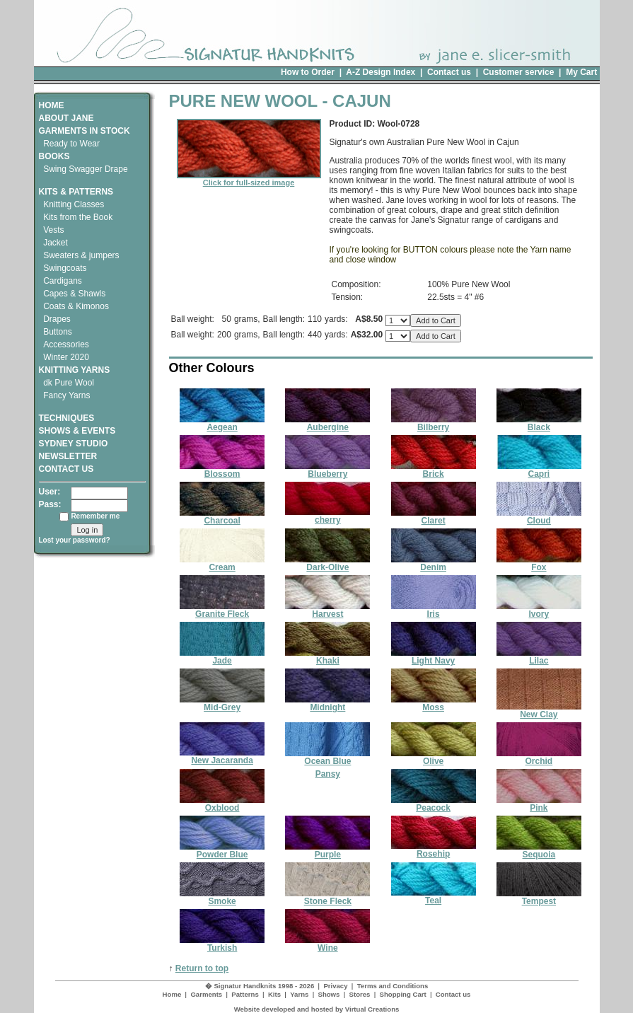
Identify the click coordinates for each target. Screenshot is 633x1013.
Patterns (244, 994)
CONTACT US (66, 469)
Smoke (222, 897)
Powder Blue (222, 850)
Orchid (538, 757)
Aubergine (327, 423)
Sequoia (538, 850)
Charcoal (222, 517)
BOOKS (54, 156)
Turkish (222, 944)
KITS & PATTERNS (76, 192)
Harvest (327, 610)
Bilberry (433, 423)
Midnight (327, 703)
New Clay (538, 710)
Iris (433, 610)
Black (538, 423)
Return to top (201, 968)
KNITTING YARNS (74, 370)
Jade (222, 657)
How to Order (308, 72)
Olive (433, 757)
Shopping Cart (403, 994)
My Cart (581, 72)
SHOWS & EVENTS (77, 431)
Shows (328, 994)
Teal (433, 896)
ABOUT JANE (66, 118)
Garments (206, 994)
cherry (327, 516)
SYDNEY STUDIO (73, 443)
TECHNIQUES (67, 413)
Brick (433, 470)
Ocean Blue (327, 757)
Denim (433, 563)
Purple (327, 850)
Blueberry (327, 470)
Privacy (335, 986)
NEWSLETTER (68, 456)
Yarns (299, 994)
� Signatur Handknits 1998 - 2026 (260, 986)
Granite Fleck (222, 610)
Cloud (538, 517)
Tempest (538, 897)
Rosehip (433, 850)
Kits (274, 994)
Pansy (327, 774)
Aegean (222, 423)
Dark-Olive (327, 563)
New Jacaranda (222, 756)
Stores (360, 994)
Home (172, 994)
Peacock (433, 804)
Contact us (449, 72)
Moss (433, 703)
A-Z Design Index (380, 72)
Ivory (538, 610)
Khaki (327, 657)
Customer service (518, 72)
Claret (433, 517)
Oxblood (222, 804)
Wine (327, 944)
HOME (51, 105)
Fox (538, 563)
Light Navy (433, 657)
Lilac (538, 657)
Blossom (222, 470)
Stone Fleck (327, 897)
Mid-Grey (222, 703)
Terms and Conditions (393, 986)
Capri (538, 470)
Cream (222, 563)
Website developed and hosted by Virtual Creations (317, 1009)
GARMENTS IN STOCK (84, 131)
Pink (538, 804)
